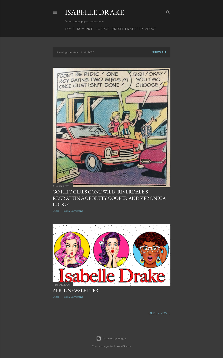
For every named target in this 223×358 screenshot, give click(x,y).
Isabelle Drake (94, 12)
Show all (159, 52)
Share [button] (56, 210)
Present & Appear (127, 29)
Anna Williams (122, 346)
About (150, 29)
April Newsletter (76, 290)
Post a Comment (72, 210)
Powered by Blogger (111, 338)
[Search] (168, 11)
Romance (85, 29)
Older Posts (159, 313)
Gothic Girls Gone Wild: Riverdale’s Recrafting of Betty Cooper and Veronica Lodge (109, 198)
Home (70, 29)
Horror (102, 29)
